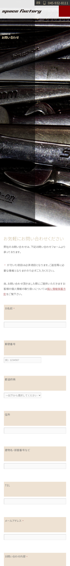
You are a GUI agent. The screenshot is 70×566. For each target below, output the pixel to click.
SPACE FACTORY (22, 11)
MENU (64, 11)
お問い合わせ (38, 3)
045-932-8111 (58, 2)
